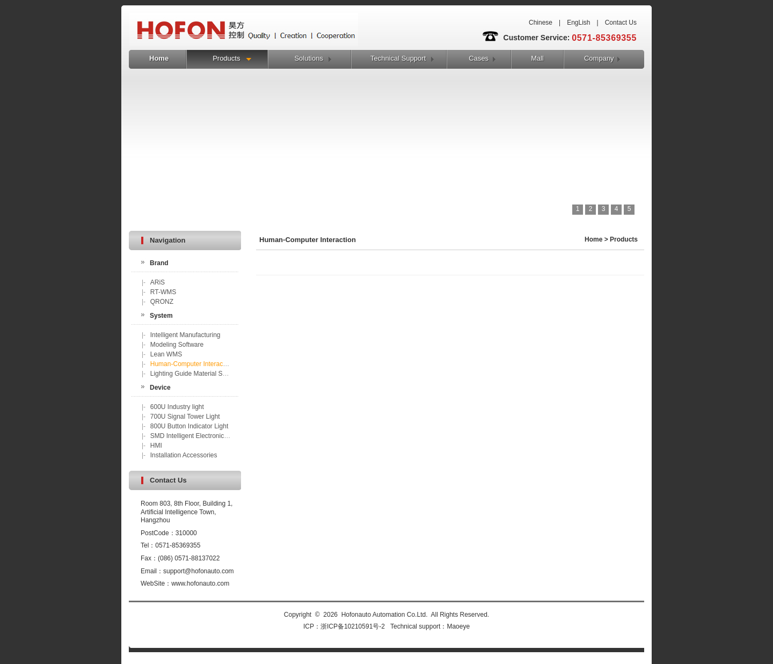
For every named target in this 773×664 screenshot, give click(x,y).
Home (159, 58)
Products (226, 58)
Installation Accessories (183, 455)
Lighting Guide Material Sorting (194, 373)
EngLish (578, 22)
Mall (537, 58)
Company (599, 58)
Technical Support (398, 58)
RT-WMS (163, 292)
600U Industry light (177, 407)
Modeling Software (176, 344)
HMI (156, 445)
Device (160, 387)
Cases (478, 58)
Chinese (540, 22)
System (161, 315)
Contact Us (621, 22)
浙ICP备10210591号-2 (352, 626)
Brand (159, 263)
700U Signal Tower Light (185, 416)
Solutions (308, 58)
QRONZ (161, 301)
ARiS (157, 282)
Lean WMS (166, 354)
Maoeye (458, 626)
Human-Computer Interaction (192, 364)
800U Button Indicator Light (189, 426)
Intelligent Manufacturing (185, 335)
